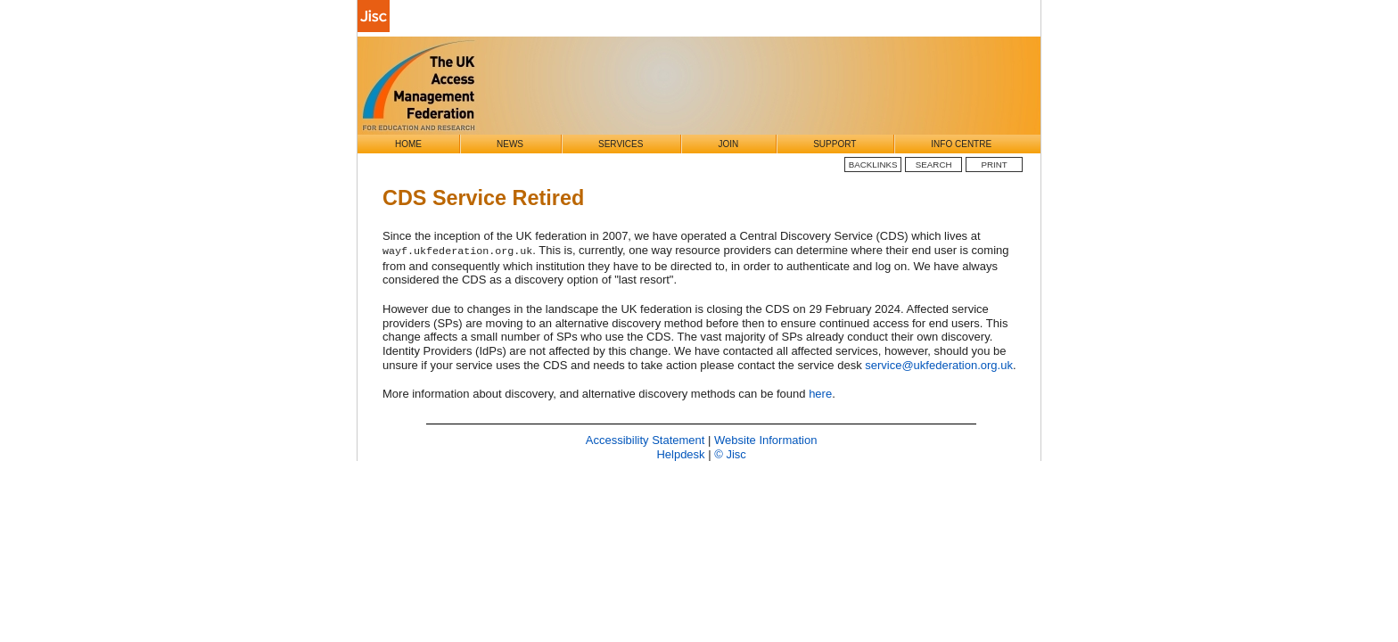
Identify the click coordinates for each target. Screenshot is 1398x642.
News (510, 144)
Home (408, 144)
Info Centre (961, 144)
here (820, 393)
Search (934, 164)
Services (620, 144)
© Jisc (730, 454)
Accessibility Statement (645, 440)
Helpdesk (680, 454)
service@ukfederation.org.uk (939, 365)
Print (994, 164)
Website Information (765, 440)
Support (834, 144)
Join (728, 144)
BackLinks (873, 164)
